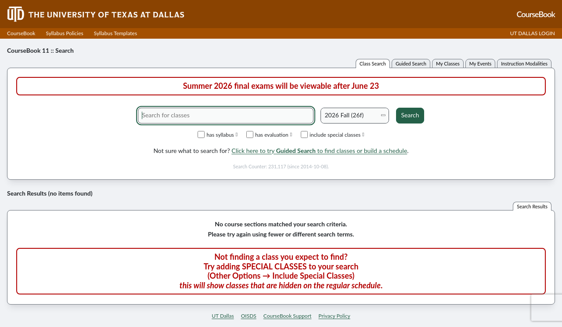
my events (480, 63)
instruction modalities (524, 63)
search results (532, 206)
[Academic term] (355, 115)
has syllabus (218, 134)
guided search (411, 63)
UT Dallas (223, 315)
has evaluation (269, 134)
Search (410, 115)
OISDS (248, 315)
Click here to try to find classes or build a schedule (319, 150)
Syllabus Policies (64, 33)
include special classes (332, 134)
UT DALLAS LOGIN (532, 33)
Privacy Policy (334, 315)
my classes (448, 63)
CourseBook (21, 33)
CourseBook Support (287, 315)
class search (373, 63)
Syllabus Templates (115, 33)
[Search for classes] (225, 116)
